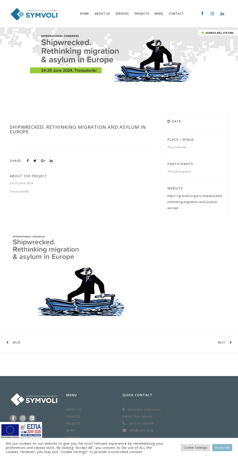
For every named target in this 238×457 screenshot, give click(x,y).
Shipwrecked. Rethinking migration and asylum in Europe (78, 129)
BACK (13, 342)
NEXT (225, 342)
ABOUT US (74, 409)
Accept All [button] (222, 447)
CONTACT (73, 437)
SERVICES (73, 416)
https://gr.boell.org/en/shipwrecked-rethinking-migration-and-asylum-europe (195, 202)
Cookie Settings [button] (195, 447)
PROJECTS (73, 423)
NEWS (70, 430)
